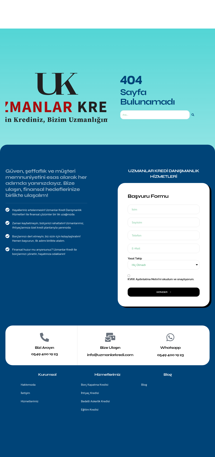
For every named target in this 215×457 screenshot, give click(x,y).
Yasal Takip (135, 258)
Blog (140, 19)
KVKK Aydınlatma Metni (143, 279)
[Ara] (193, 114)
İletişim (124, 19)
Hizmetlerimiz (101, 19)
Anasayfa (77, 19)
